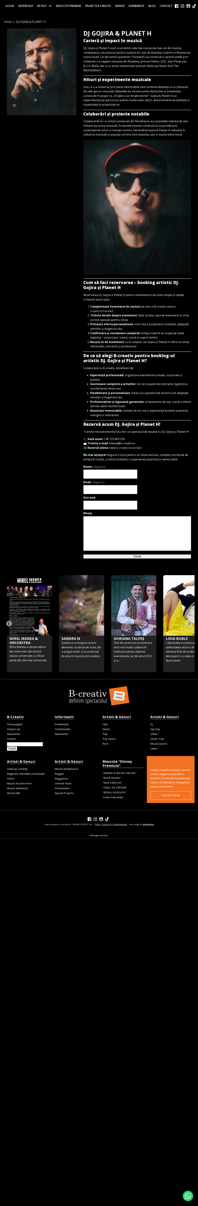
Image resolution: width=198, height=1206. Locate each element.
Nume (94, 467)
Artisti (8, 22)
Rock (105, 743)
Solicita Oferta (171, 795)
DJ (151, 724)
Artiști (42, 6)
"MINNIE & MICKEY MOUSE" (120, 773)
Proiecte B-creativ (98, 6)
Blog (151, 6)
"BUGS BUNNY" (112, 778)
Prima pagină (14, 724)
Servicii (120, 6)
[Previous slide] (9, 623)
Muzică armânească (66, 769)
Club (105, 724)
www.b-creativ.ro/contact (125, 448)
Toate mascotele (113, 797)
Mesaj (87, 513)
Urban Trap (157, 738)
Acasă (10, 6)
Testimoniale (62, 729)
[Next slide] (189, 623)
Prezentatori (62, 788)
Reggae (59, 773)
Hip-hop (155, 729)
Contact (166, 6)
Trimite (137, 556)
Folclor (11, 778)
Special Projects (64, 793)
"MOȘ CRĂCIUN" (112, 782)
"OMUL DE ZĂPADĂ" (115, 787)
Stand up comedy (17, 769)
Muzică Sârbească (17, 788)
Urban (154, 734)
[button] (188, 1196)
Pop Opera (109, 738)
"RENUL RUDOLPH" (115, 792)
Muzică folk (13, 793)
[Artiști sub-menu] (51, 6)
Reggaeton (61, 778)
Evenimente (136, 6)
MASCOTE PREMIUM (68, 6)
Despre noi (25, 6)
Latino (154, 748)
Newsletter (14, 734)
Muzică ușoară (158, 743)
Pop (105, 734)
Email (94, 482)
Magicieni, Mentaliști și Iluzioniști (26, 773)
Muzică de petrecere (19, 783)
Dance (106, 729)
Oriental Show (63, 783)
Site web (89, 497)
